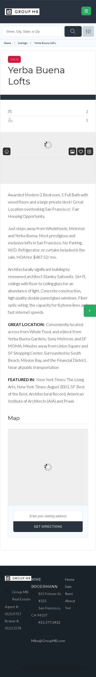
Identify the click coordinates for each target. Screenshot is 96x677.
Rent (69, 593)
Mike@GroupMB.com (48, 640)
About (70, 601)
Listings (22, 42)
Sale (68, 586)
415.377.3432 (49, 622)
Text (68, 608)
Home (7, 42)
